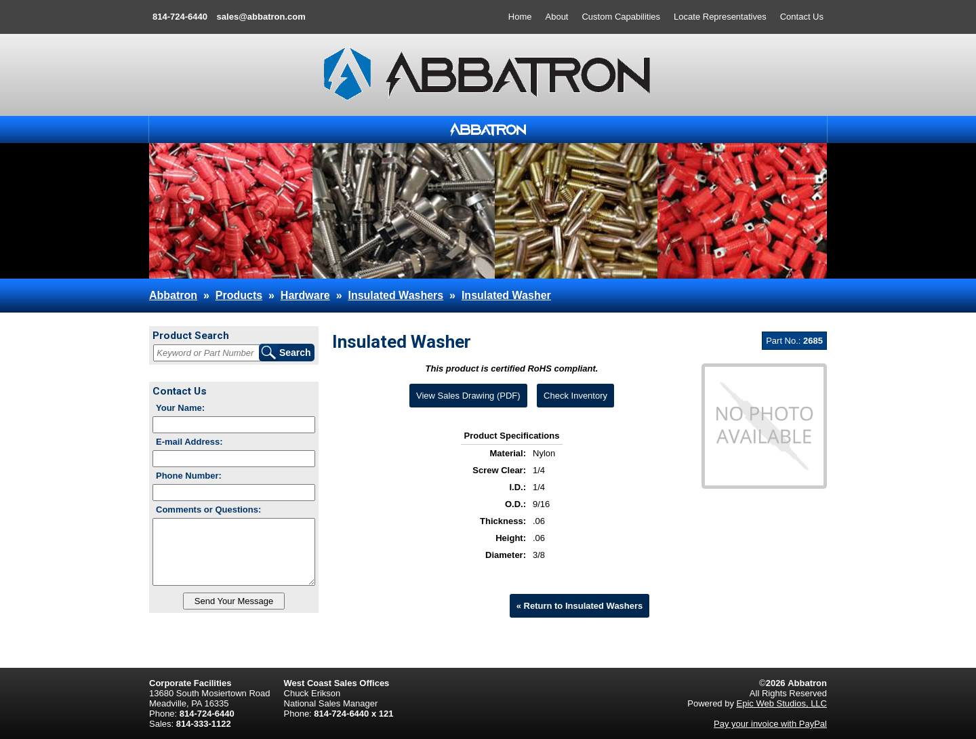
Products (239, 295)
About (557, 17)
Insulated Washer (506, 295)
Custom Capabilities (621, 17)
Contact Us (802, 17)
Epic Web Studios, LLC (782, 703)
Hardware (305, 295)
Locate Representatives (720, 17)
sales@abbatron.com (261, 17)
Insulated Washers (395, 295)
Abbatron (173, 295)
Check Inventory (575, 396)
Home (520, 17)
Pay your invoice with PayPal (770, 724)
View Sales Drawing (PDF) (468, 396)
